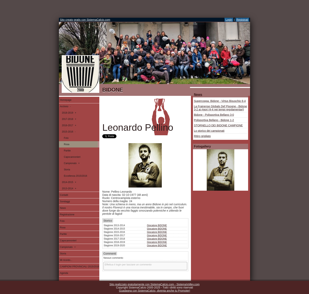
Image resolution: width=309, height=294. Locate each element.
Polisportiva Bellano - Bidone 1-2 (214, 120)
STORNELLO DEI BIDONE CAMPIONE (218, 125)
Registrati (242, 19)
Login (228, 19)
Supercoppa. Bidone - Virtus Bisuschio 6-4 (220, 101)
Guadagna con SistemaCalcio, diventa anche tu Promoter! (154, 290)
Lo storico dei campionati (209, 130)
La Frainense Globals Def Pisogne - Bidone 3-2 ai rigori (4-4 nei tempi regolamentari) (220, 108)
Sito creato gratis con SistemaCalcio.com (85, 19)
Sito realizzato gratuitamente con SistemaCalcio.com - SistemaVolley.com (154, 284)
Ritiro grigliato (202, 136)
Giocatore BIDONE (157, 225)
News (198, 94)
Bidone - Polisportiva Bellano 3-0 (214, 114)
